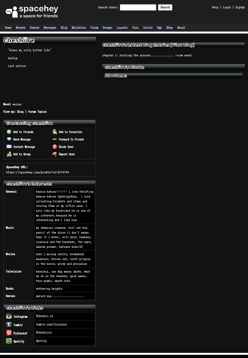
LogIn (227, 7)
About (181, 27)
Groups (107, 27)
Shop (170, 27)
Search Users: (108, 7)
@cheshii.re (44, 316)
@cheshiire (43, 332)
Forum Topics (37, 111)
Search (165, 7)
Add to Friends (19, 132)
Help (215, 7)
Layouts (122, 27)
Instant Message (20, 147)
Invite (148, 27)
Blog (64, 27)
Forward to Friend (68, 139)
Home (8, 27)
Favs (135, 27)
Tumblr (14, 325)
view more (184, 55)
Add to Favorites (67, 132)
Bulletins (79, 27)
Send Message (18, 139)
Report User (63, 154)
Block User (62, 147)
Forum (94, 27)
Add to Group (18, 154)
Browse (21, 27)
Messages (50, 27)
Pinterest (16, 333)
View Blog (182, 45)
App (159, 27)
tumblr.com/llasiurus (51, 324)
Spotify (15, 341)
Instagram (16, 316)
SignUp (240, 7)
